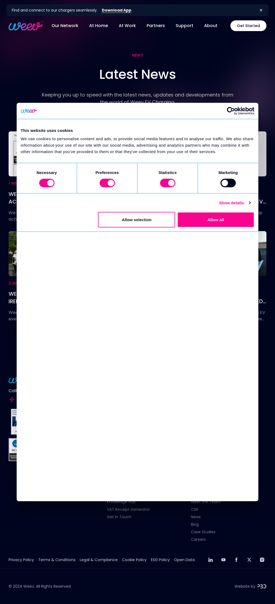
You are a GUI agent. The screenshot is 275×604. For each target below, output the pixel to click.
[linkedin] (210, 559)
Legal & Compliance (99, 559)
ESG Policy (160, 559)
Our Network (65, 26)
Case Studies (203, 532)
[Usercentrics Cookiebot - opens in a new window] (230, 111)
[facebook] (236, 559)
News (196, 517)
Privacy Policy (21, 559)
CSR (194, 509)
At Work (127, 26)
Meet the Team (205, 502)
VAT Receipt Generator (128, 509)
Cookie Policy (134, 559)
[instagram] (262, 559)
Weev (28, 586)
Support (184, 26)
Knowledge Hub (121, 502)
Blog (195, 524)
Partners (156, 26)
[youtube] (223, 559)
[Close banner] (261, 10)
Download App (116, 10)
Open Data (184, 559)
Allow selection (137, 219)
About (211, 26)
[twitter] (249, 559)
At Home (98, 26)
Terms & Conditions (56, 559)
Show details (231, 202)
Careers (198, 539)
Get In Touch (119, 517)
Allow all (216, 219)
